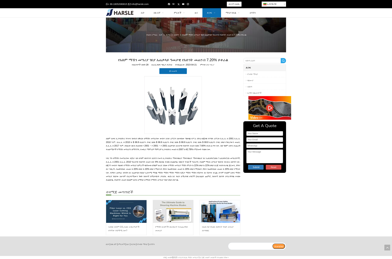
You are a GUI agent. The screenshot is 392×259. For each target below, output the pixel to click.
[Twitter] (178, 4)
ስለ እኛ (113, 244)
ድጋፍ (133, 244)
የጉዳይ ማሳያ (252, 74)
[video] (264, 108)
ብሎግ (249, 86)
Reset (273, 167)
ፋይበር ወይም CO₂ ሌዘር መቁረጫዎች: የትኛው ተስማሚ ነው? (124, 229)
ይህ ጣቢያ (210, 64)
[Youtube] (183, 4)
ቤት (107, 244)
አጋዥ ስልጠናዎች (254, 93)
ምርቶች (121, 244)
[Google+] (174, 4)
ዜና (128, 244)
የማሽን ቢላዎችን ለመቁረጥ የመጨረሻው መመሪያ (171, 229)
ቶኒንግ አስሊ (234, 4)
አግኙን (152, 244)
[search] (250, 246)
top (387, 247)
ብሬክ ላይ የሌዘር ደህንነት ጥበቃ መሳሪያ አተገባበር (217, 229)
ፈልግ (283, 60)
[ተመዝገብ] (278, 246)
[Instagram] (188, 4)
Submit (256, 167)
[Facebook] (169, 4)
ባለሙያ (250, 80)
